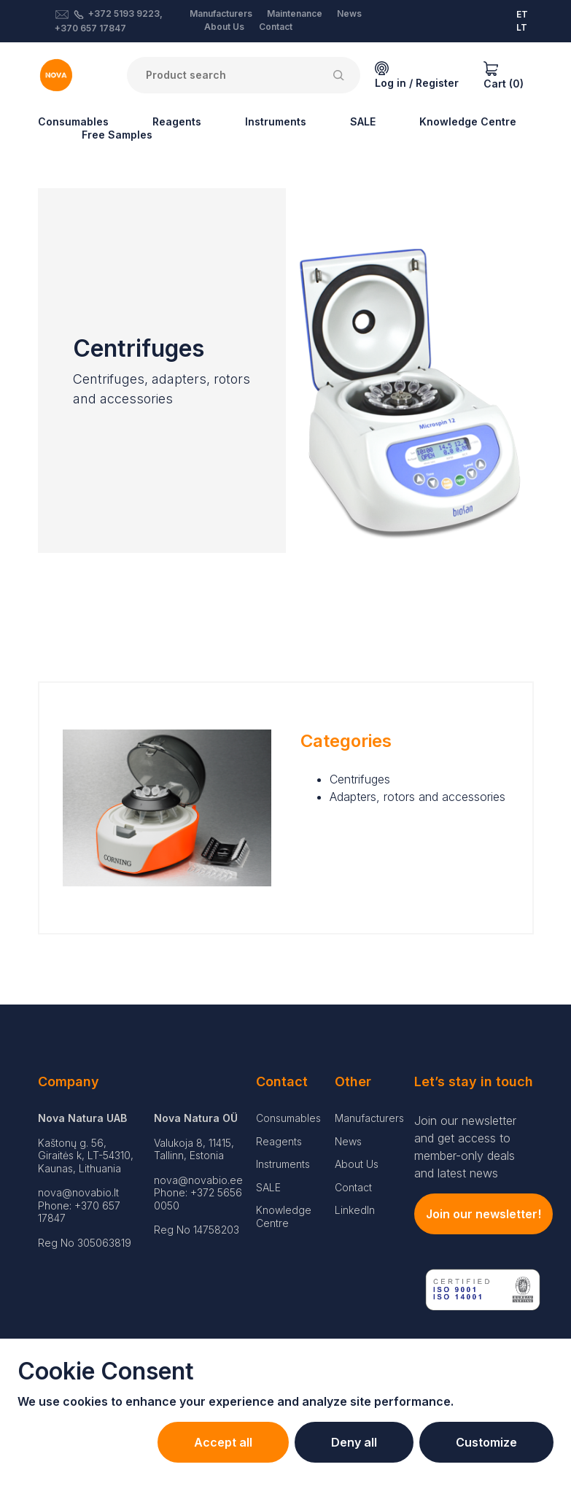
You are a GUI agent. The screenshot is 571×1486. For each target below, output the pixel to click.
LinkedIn (355, 1210)
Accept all (223, 1442)
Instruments (275, 121)
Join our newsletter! (483, 1214)
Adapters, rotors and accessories (417, 796)
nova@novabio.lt (78, 1192)
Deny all (354, 1442)
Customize (486, 1442)
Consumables (73, 121)
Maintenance (294, 13)
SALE (363, 121)
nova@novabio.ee (198, 1180)
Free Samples (117, 134)
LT (521, 27)
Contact (275, 26)
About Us (224, 26)
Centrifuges (360, 779)
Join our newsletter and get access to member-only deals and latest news (465, 1146)
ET (522, 14)
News (349, 13)
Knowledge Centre (467, 121)
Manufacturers (221, 13)
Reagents (176, 121)
